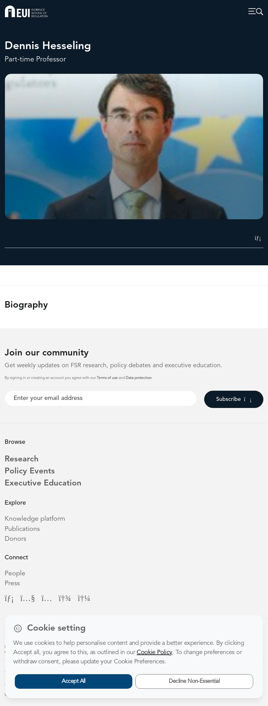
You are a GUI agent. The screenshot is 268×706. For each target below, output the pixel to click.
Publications (22, 529)
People (15, 573)
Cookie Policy (154, 652)
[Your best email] (101, 398)
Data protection (139, 378)
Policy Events (30, 471)
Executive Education (43, 483)
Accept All (73, 681)
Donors (15, 539)
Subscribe (234, 399)
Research (22, 459)
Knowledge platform (35, 519)
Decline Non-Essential (194, 681)
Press (12, 583)
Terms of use (108, 378)
